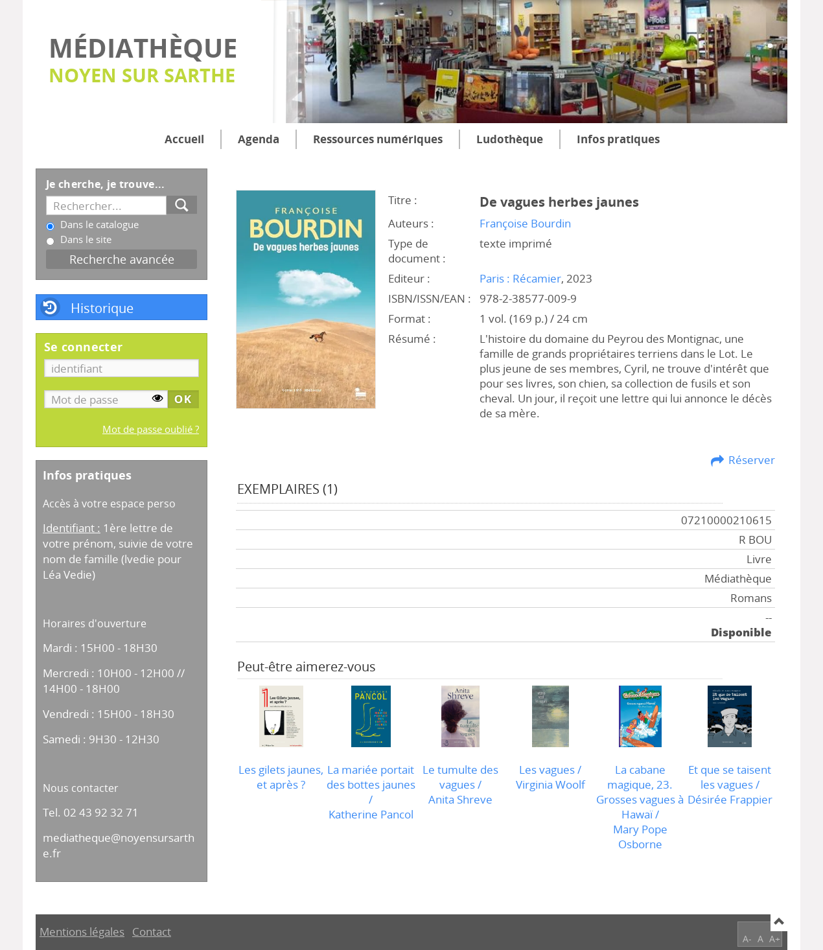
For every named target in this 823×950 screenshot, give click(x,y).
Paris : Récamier (520, 278)
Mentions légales (82, 931)
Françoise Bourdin (525, 223)
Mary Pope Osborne (640, 837)
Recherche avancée (121, 259)
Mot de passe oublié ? (150, 429)
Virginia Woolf (550, 784)
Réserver (751, 459)
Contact (151, 931)
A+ (774, 939)
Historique (102, 308)
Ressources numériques (378, 139)
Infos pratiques (618, 139)
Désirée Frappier (730, 799)
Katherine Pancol (371, 814)
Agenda (258, 139)
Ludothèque (509, 139)
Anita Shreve (460, 799)
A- (747, 939)
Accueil (184, 139)
